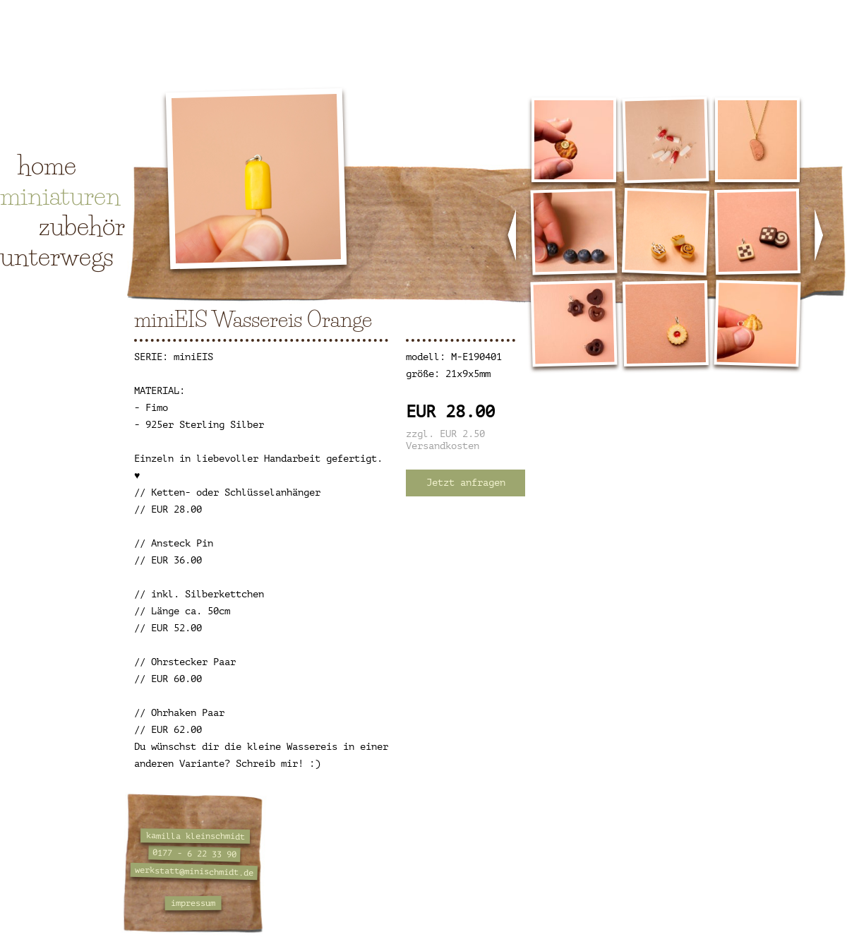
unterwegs (57, 256)
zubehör (82, 225)
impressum (193, 903)
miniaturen (60, 195)
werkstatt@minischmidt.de (194, 871)
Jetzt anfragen (465, 482)
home (47, 165)
